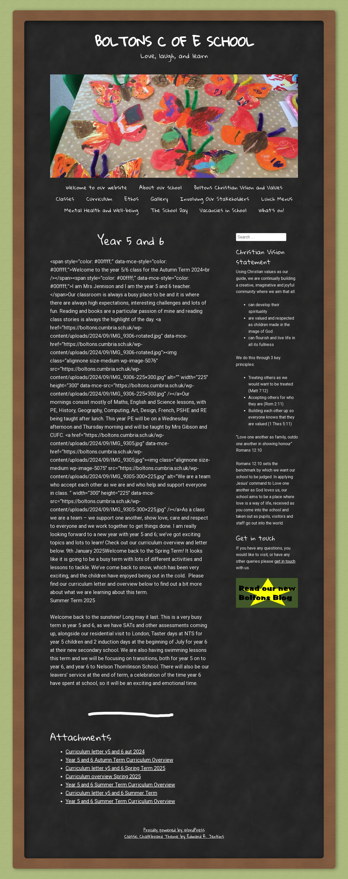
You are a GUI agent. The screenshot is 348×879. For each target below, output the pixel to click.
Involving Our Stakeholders (214, 199)
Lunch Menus (276, 199)
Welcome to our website (96, 187)
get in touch (284, 561)
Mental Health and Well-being (101, 210)
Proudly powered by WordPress (174, 830)
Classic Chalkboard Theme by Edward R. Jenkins (174, 836)
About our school (160, 187)
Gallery (159, 199)
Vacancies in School (223, 210)
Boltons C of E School (174, 41)
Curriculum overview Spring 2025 (103, 776)
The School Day (169, 210)
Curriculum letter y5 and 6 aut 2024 (105, 752)
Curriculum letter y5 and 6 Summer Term (111, 793)
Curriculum (99, 199)
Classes (65, 199)
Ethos (131, 199)
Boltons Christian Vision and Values (238, 187)
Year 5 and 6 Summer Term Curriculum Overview (120, 785)
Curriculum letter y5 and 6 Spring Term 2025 (115, 768)
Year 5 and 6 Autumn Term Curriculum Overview (119, 760)
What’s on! (271, 210)
